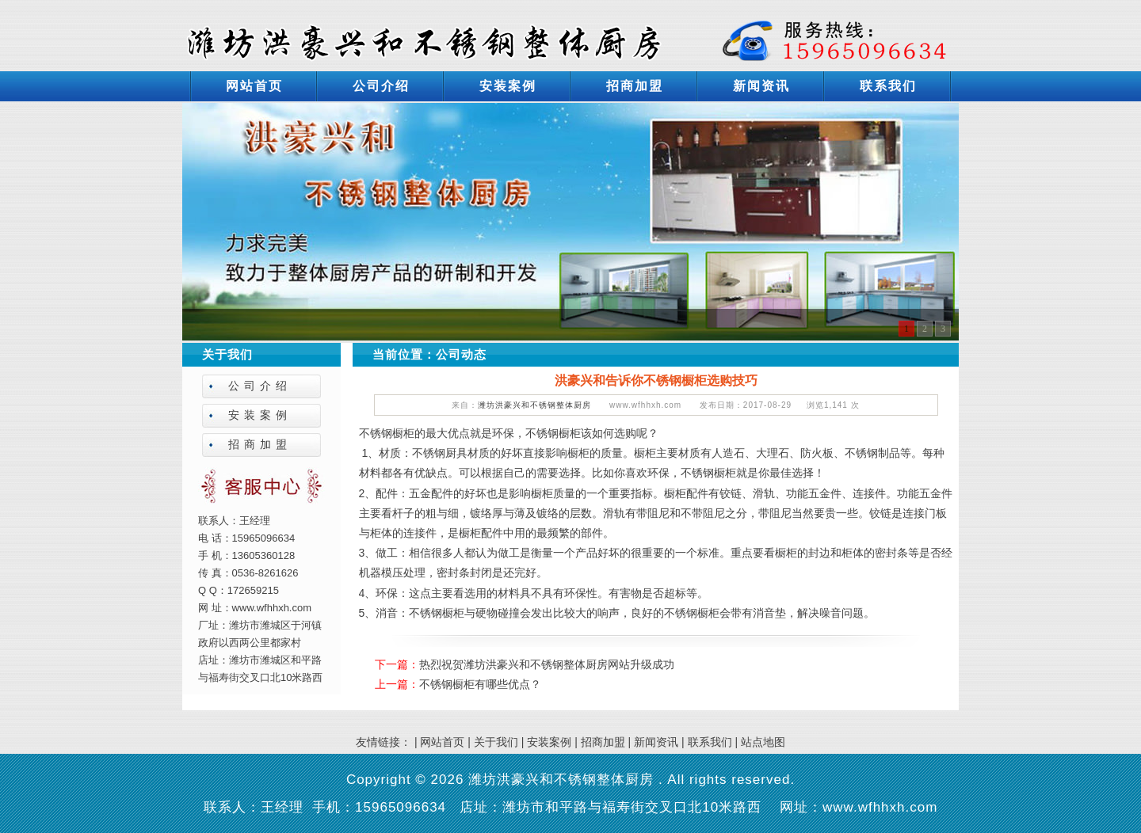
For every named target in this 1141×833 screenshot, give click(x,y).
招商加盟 (634, 86)
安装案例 (507, 86)
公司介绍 (381, 86)
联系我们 (888, 86)
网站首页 (254, 86)
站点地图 (763, 742)
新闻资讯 (761, 86)
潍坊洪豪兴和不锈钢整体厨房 (534, 405)
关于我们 (496, 742)
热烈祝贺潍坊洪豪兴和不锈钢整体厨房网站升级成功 (546, 664)
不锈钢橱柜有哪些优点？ (480, 684)
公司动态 (461, 354)
